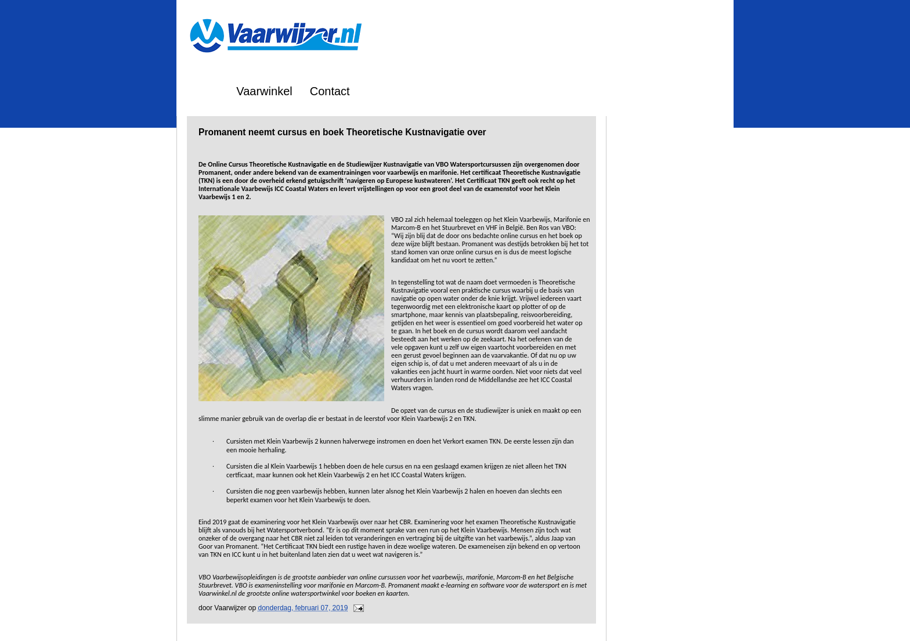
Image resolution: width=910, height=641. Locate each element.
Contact (330, 91)
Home (203, 91)
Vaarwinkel (264, 91)
